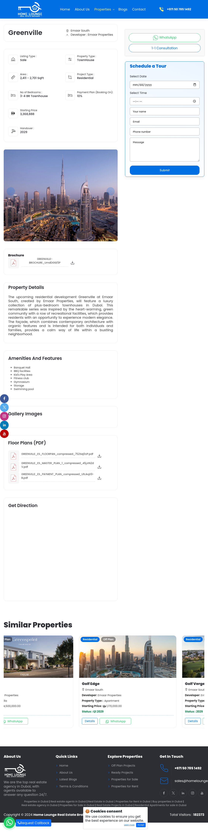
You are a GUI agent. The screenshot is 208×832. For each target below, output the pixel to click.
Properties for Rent (124, 786)
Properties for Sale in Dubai (78, 805)
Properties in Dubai (37, 801)
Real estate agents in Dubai (69, 801)
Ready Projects (122, 773)
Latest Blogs (68, 779)
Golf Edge (118, 683)
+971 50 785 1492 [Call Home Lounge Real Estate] (188, 768)
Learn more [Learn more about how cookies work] (128, 825)
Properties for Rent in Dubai (134, 801)
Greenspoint (18, 683)
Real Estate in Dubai (101, 801)
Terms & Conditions (73, 786)
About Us (82, 9)
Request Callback (33, 823)
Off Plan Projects (123, 766)
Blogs (122, 9)
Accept (141, 825)
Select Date (138, 76)
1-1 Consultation (165, 48)
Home (65, 9)
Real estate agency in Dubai (40, 805)
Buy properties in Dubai (168, 801)
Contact (139, 9)
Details (15, 721)
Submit (165, 170)
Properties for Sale (124, 779)
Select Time (138, 93)
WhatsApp (164, 37)
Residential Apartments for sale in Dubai (161, 805)
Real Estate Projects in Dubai (115, 805)
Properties (102, 9)
